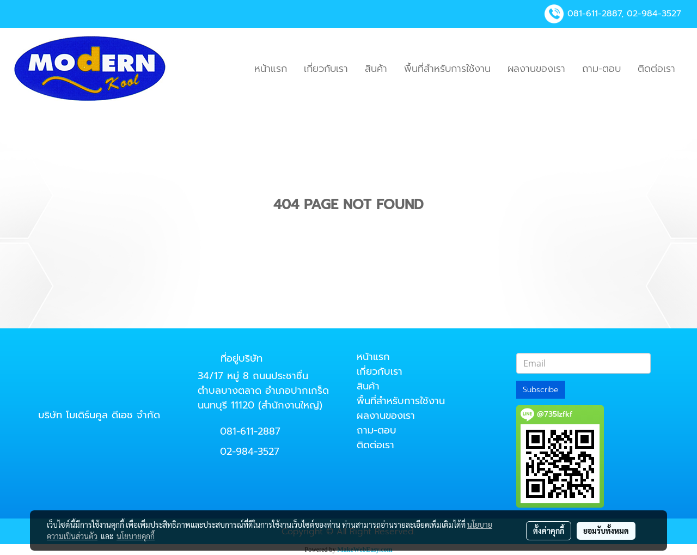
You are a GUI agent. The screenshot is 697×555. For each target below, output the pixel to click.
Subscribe (541, 389)
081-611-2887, (595, 13)
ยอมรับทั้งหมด (606, 530)
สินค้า (376, 68)
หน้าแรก (270, 68)
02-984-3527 (654, 13)
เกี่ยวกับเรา (326, 68)
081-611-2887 (250, 431)
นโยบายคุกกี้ (136, 536)
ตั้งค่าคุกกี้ (548, 530)
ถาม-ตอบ (601, 68)
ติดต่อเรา (656, 68)
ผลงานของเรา (536, 68)
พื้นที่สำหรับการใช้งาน (447, 68)
